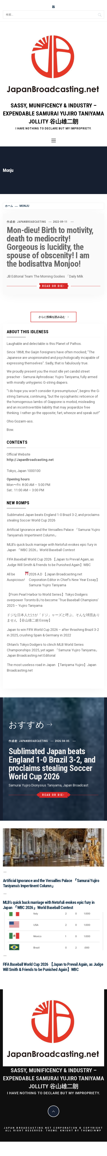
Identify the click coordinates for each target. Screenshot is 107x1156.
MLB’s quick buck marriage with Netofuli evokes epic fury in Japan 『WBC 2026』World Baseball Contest (52, 547)
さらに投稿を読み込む (53, 316)
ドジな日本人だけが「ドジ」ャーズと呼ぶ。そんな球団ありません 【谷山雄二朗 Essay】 (53, 617)
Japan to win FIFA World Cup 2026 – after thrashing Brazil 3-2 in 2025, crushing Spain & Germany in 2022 (53, 632)
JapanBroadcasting (31, 221)
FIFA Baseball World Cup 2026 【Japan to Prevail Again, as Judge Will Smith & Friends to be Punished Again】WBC (50, 562)
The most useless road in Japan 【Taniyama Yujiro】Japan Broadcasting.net (51, 667)
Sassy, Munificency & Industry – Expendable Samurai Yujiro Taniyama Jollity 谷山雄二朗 (53, 113)
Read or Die (53, 286)
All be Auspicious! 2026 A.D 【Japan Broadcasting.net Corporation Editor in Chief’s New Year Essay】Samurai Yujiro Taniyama (53, 579)
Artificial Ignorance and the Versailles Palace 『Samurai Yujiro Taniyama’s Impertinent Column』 (53, 532)
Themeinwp (91, 1130)
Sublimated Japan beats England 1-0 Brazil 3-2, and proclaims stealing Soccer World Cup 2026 (53, 517)
